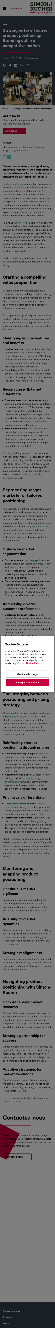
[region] (27, 664)
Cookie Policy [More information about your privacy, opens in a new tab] (33, 663)
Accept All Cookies (27, 682)
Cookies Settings (27, 674)
